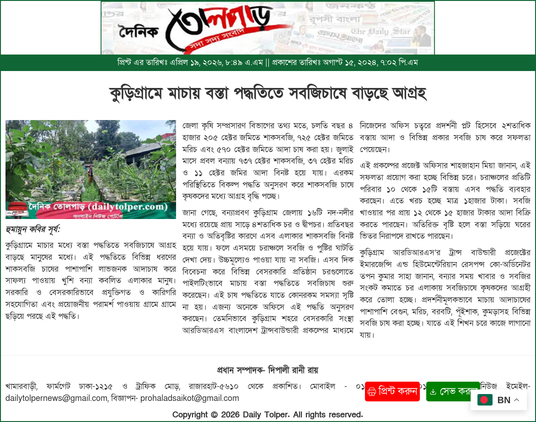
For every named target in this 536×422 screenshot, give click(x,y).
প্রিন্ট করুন (392, 391)
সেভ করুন (453, 391)
